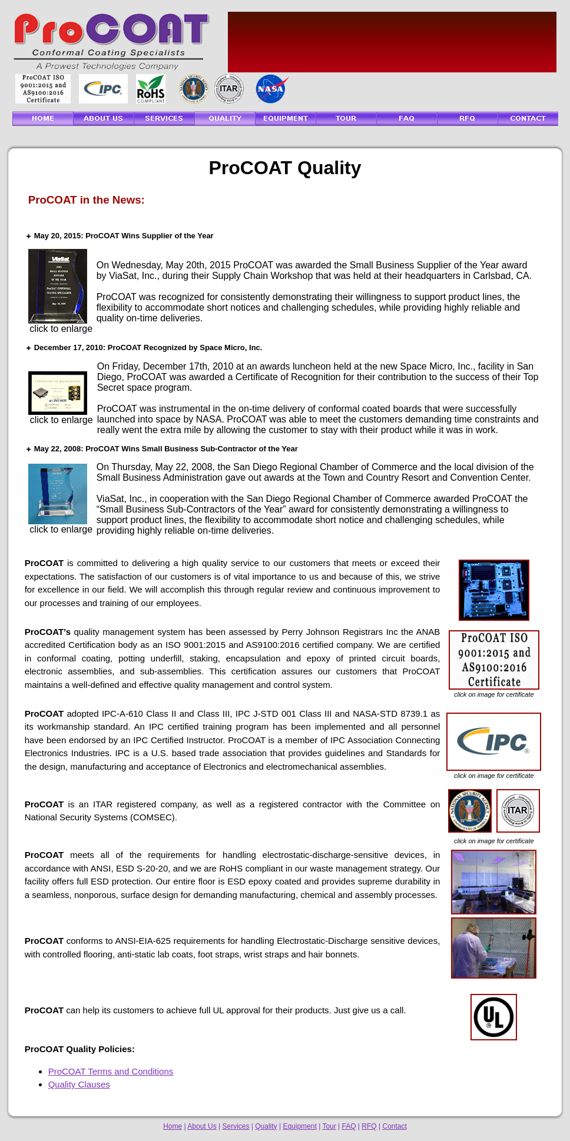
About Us (201, 1126)
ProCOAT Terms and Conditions (111, 1071)
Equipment (299, 1126)
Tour (329, 1126)
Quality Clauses (79, 1084)
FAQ (349, 1126)
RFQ (369, 1126)
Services (235, 1126)
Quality (266, 1126)
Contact (394, 1126)
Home (172, 1126)
